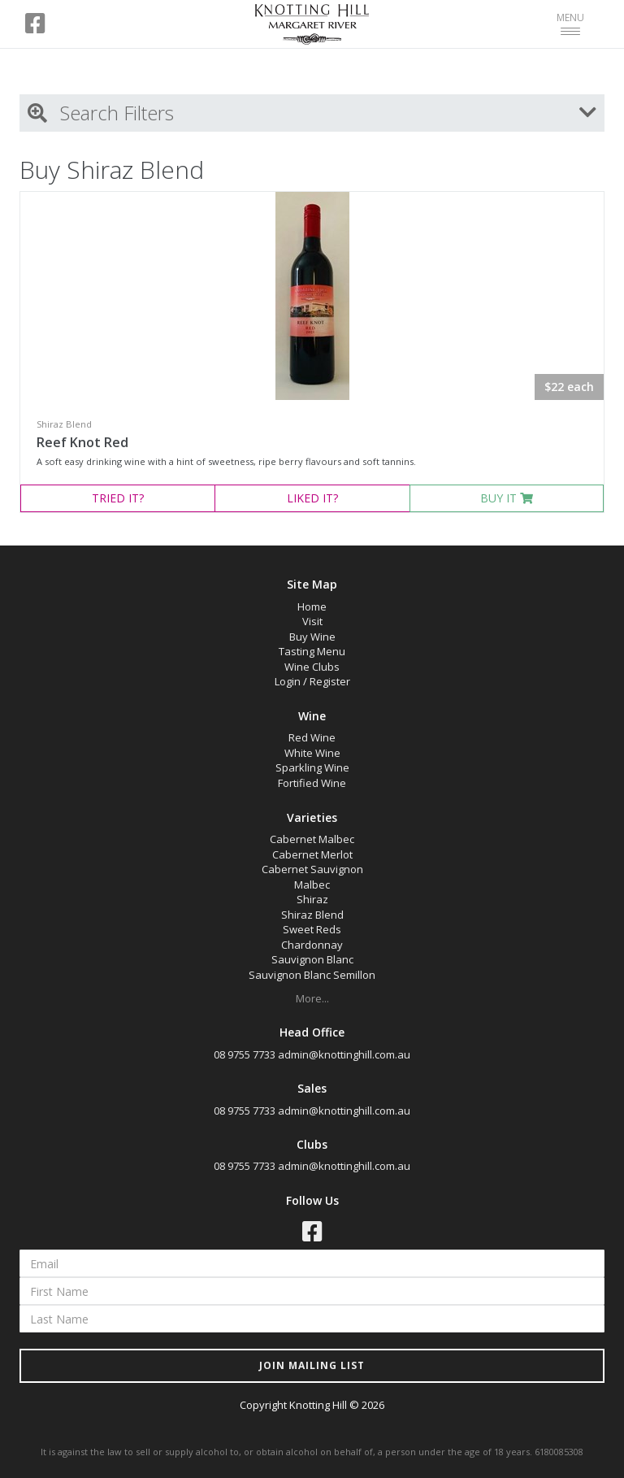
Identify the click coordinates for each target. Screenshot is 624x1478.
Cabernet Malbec (312, 839)
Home (312, 606)
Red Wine (312, 737)
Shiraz (312, 899)
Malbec (312, 884)
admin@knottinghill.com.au (344, 1054)
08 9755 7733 (244, 1054)
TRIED (118, 498)
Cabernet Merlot (312, 854)
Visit (312, 621)
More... (312, 998)
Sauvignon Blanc (312, 959)
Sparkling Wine (312, 767)
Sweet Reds (312, 929)
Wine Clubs (312, 666)
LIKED (312, 498)
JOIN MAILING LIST (312, 1365)
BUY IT (506, 498)
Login (288, 681)
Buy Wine (312, 636)
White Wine (312, 753)
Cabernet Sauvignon (312, 869)
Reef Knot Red (82, 442)
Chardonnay (312, 944)
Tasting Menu (312, 651)
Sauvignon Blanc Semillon (312, 974)
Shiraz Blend (312, 914)
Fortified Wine (312, 783)
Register (330, 681)
